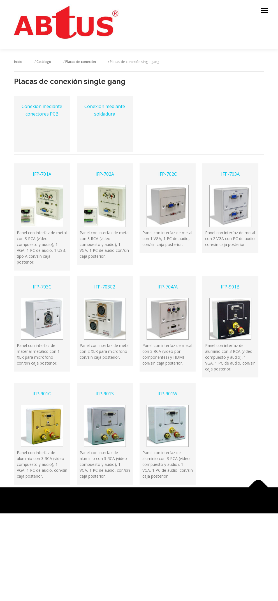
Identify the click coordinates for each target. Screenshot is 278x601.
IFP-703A (230, 173)
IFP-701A (42, 173)
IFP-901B (230, 286)
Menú (264, 10)
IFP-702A (105, 173)
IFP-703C (42, 286)
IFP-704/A (167, 286)
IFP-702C (167, 173)
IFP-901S (105, 393)
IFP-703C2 (104, 286)
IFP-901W (167, 393)
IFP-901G (42, 393)
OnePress (146, 499)
